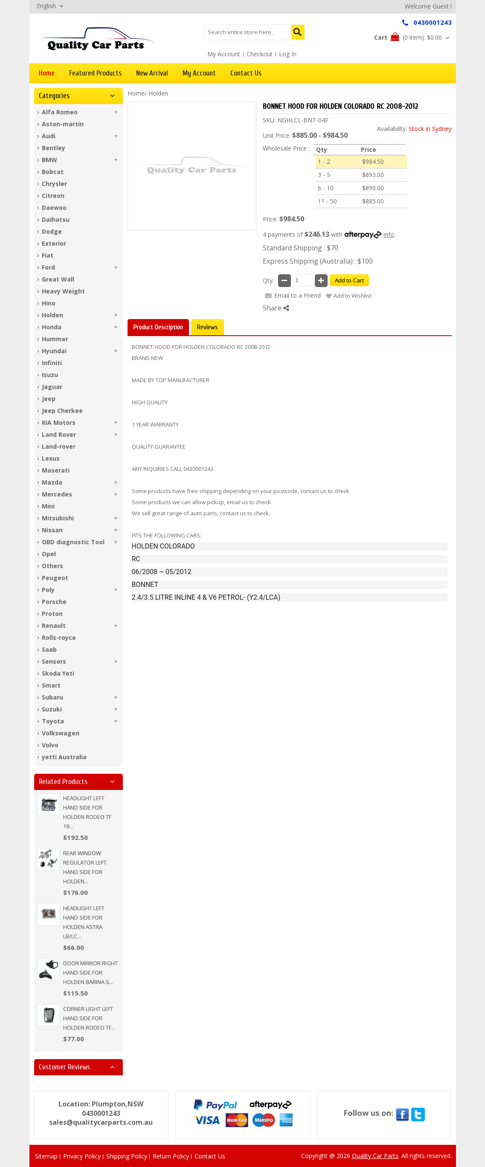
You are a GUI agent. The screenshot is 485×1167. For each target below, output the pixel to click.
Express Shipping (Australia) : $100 (318, 261)
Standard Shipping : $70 (300, 248)
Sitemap (46, 1156)
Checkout (260, 54)
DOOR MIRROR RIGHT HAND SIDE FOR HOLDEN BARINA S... (90, 972)
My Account (223, 54)
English (46, 6)
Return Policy (171, 1156)
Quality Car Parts (375, 1156)
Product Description (158, 327)
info (388, 234)
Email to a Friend (297, 295)
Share (276, 308)
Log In (287, 54)
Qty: (268, 280)
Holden (158, 93)
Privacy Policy (82, 1156)
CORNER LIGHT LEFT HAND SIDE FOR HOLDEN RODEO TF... (89, 1018)
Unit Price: (276, 135)
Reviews (207, 327)
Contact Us (210, 1156)
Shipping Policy (126, 1156)
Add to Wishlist (353, 295)
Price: (270, 219)
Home (136, 93)
